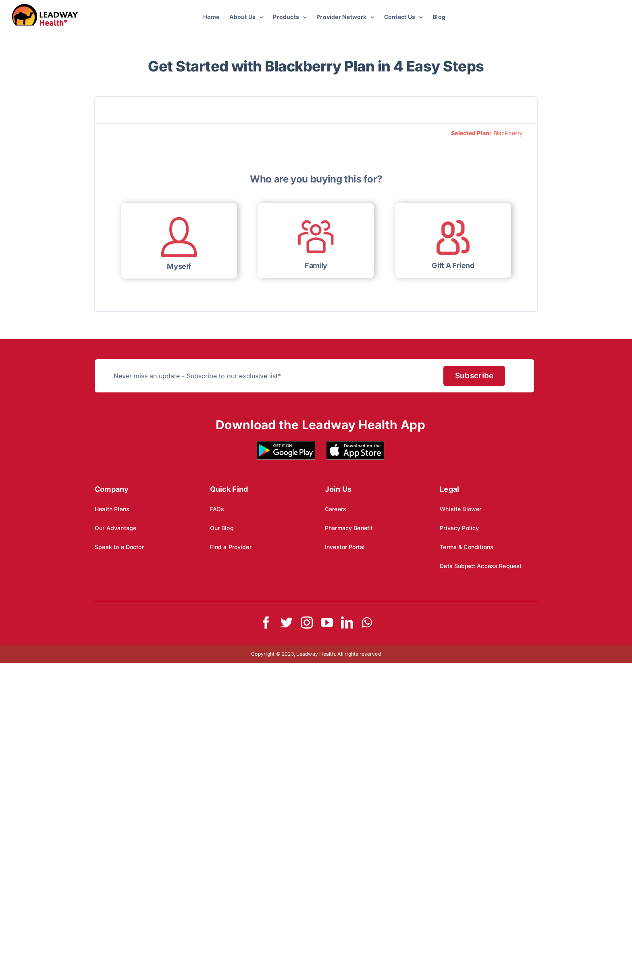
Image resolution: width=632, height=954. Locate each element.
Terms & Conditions (466, 546)
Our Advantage (115, 527)
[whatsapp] (367, 622)
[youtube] (327, 622)
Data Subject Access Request (481, 565)
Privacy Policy (459, 527)
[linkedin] (347, 622)
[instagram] (307, 622)
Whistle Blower (460, 508)
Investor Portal (345, 546)
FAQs (217, 508)
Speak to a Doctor (119, 546)
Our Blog (222, 527)
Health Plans (112, 508)
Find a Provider (231, 546)
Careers (335, 508)
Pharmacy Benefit (349, 527)
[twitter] (287, 622)
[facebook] (266, 622)
